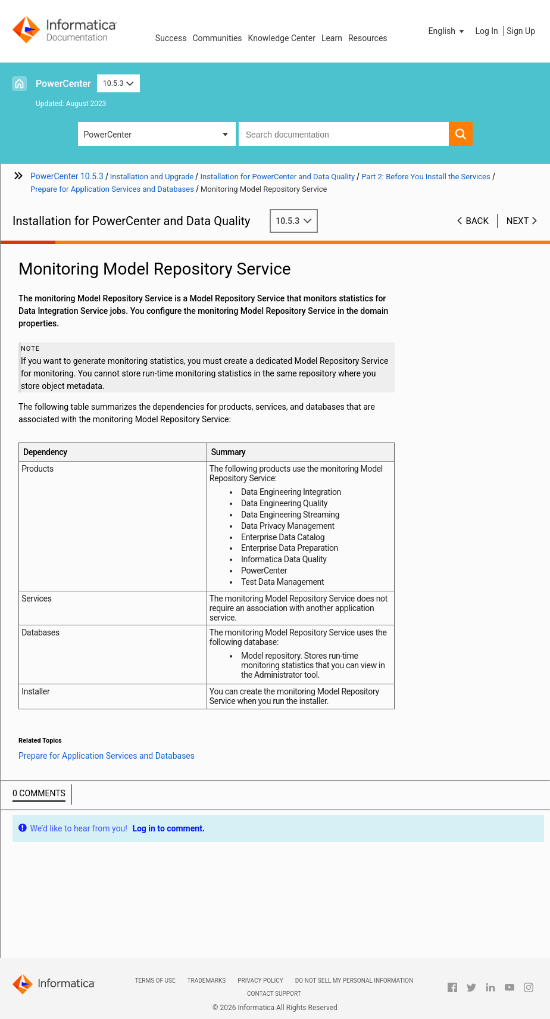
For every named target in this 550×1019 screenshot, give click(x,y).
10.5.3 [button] (118, 83)
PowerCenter (63, 83)
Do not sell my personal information (354, 980)
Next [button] (518, 221)
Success (171, 38)
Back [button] (477, 221)
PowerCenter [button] (108, 134)
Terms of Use (155, 980)
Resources (368, 38)
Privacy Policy (260, 980)
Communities (217, 38)
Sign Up (521, 31)
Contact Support (274, 993)
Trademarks (207, 980)
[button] (448, 31)
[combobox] (344, 134)
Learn (331, 38)
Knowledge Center (281, 38)
